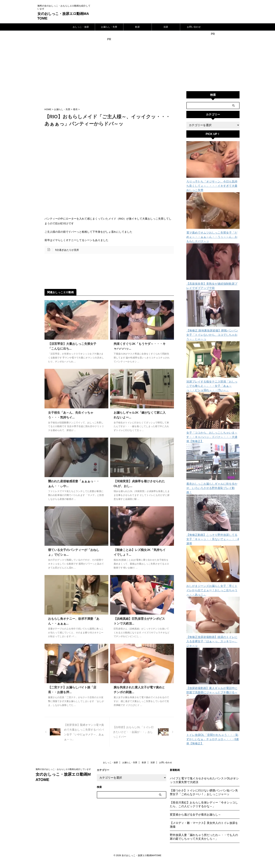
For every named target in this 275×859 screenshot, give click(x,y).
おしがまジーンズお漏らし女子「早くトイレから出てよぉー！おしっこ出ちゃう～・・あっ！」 (212, 573)
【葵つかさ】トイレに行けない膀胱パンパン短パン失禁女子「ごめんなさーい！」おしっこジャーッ (204, 791)
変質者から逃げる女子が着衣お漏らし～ (195, 813)
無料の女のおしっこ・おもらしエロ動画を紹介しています (63, 768)
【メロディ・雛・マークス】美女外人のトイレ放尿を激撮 (204, 824)
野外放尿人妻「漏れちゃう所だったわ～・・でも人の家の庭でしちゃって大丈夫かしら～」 (204, 836)
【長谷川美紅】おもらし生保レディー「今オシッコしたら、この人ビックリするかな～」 (204, 803)
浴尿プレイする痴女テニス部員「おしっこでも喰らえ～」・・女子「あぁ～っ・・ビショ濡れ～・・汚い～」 (212, 381)
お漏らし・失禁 (109, 27)
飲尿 (137, 27)
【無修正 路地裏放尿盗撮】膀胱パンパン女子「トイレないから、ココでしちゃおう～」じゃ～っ (212, 330)
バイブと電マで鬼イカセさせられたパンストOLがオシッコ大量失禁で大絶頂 (204, 779)
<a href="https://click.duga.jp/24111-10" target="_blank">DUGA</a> (213, 62)
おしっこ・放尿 (81, 27)
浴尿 (165, 27)
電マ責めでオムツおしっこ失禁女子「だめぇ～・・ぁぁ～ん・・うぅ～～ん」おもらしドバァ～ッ (212, 232)
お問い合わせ (194, 27)
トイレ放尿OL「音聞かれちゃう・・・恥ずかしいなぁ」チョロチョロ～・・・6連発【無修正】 (212, 718)
